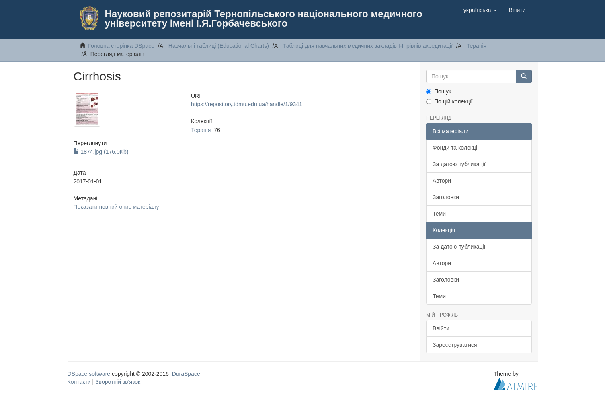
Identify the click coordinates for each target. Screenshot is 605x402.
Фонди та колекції (456, 147)
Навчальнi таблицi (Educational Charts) (218, 46)
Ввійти (441, 328)
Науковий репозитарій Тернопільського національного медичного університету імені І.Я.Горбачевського (263, 18)
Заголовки (446, 197)
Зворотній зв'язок (117, 382)
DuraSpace (186, 374)
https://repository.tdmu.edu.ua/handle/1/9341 (246, 104)
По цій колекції (449, 101)
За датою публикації (459, 164)
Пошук (438, 91)
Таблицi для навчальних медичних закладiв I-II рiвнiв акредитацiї (368, 46)
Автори (442, 180)
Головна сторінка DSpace (121, 46)
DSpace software (89, 374)
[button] (480, 10)
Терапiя (476, 46)
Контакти (79, 382)
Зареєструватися (455, 345)
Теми (439, 213)
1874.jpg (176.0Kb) (101, 151)
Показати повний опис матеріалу (116, 207)
